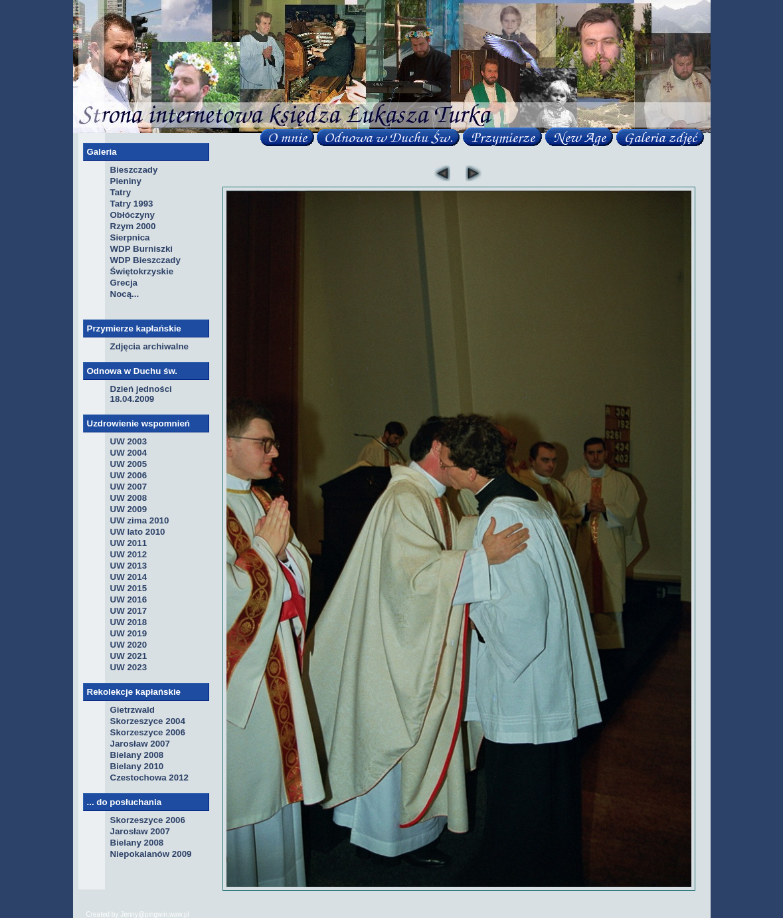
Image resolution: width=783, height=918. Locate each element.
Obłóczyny (132, 215)
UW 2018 (128, 622)
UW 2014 (128, 577)
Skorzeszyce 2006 (147, 732)
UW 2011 (128, 543)
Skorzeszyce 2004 (147, 721)
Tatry (120, 192)
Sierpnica (130, 237)
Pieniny (125, 181)
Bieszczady (134, 170)
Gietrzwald (132, 710)
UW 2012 (128, 554)
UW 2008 (128, 498)
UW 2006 (128, 475)
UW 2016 (128, 599)
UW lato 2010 (137, 532)
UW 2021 (128, 656)
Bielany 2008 (137, 755)
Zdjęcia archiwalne (149, 346)
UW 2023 (128, 667)
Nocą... (124, 294)
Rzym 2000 (133, 226)
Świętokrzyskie (142, 271)
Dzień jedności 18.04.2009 (141, 394)
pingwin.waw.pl (167, 914)
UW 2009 (128, 509)
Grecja (124, 283)
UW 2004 (128, 453)
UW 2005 (128, 464)
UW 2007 (128, 487)
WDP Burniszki (141, 249)
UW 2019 (128, 633)
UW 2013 (128, 566)
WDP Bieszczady (145, 260)
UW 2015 (128, 588)
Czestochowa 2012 (149, 777)
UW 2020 (128, 645)
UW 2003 (128, 441)
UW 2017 (128, 611)
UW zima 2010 (139, 520)
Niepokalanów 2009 (151, 854)
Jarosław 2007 (140, 744)
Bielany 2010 (137, 766)
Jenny (129, 914)
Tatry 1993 (131, 204)
